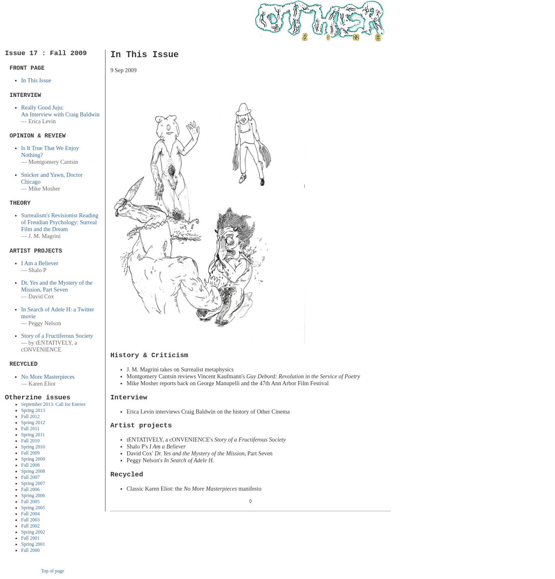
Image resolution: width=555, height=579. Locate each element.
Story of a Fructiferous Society (57, 335)
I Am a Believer (39, 263)
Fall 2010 (30, 441)
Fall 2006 (30, 489)
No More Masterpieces (48, 376)
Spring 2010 (33, 447)
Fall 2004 (30, 514)
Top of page (52, 571)
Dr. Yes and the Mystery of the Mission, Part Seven (56, 286)
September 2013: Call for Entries (53, 404)
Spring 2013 (33, 410)
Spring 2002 (33, 532)
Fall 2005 (30, 501)
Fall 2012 (30, 416)
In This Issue (36, 80)
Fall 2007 (30, 477)
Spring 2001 (33, 544)
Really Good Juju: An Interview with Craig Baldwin (60, 111)
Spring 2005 (33, 507)
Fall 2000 (30, 550)
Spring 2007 (33, 483)
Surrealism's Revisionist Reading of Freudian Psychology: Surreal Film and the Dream (59, 222)
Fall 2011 (30, 428)
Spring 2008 (33, 471)
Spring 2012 (33, 422)
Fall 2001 (30, 538)
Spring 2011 (33, 434)
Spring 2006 (33, 495)
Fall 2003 (30, 520)
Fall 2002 (30, 526)
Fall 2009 (30, 453)
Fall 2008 (30, 465)
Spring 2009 (33, 459)
